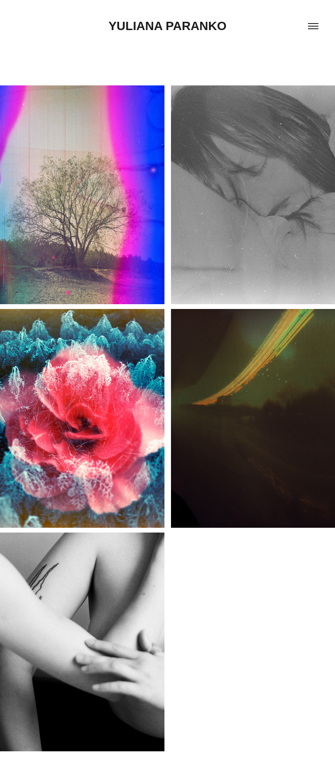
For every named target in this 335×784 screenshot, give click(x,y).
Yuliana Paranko (168, 26)
